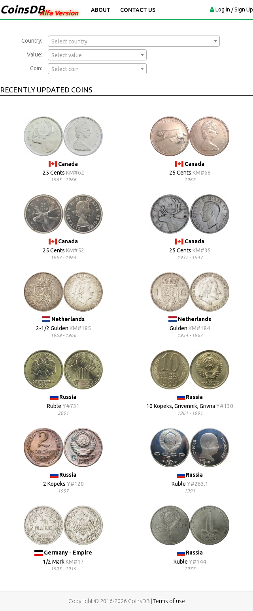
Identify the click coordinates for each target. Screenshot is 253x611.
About (101, 10)
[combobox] (134, 41)
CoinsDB (22, 9)
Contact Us (137, 10)
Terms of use (169, 601)
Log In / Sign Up (234, 9)
